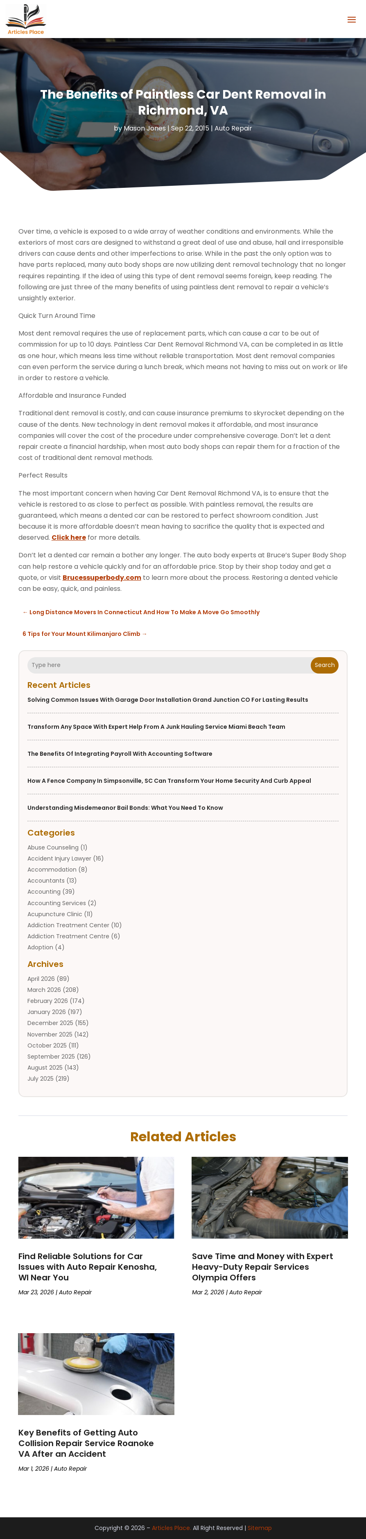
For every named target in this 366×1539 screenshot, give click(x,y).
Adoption (40, 947)
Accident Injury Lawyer (59, 858)
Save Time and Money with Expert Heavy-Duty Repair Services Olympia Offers (262, 1267)
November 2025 (49, 1034)
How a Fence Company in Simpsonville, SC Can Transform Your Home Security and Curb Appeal (169, 781)
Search (325, 665)
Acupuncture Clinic (54, 914)
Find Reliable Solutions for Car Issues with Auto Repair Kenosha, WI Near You (87, 1267)
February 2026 (47, 1001)
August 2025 (45, 1068)
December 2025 (50, 1023)
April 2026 (41, 979)
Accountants (46, 881)
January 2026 (46, 1012)
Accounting (44, 892)
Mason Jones (145, 128)
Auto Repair (233, 128)
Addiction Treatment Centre (68, 936)
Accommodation (52, 869)
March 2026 (44, 990)
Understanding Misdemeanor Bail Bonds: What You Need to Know (125, 808)
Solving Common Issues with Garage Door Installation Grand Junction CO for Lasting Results (167, 700)
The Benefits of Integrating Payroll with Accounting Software (119, 754)
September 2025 (51, 1056)
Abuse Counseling (53, 847)
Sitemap (260, 1528)
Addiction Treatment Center (68, 925)
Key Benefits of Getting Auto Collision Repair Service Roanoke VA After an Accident (86, 1443)
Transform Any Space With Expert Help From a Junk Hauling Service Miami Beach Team (156, 727)
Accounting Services (56, 903)
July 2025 (40, 1079)
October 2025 (47, 1045)
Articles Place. (171, 1528)
